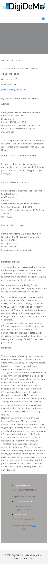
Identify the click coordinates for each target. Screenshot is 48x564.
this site (31, 496)
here (29, 509)
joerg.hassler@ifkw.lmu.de (13, 89)
